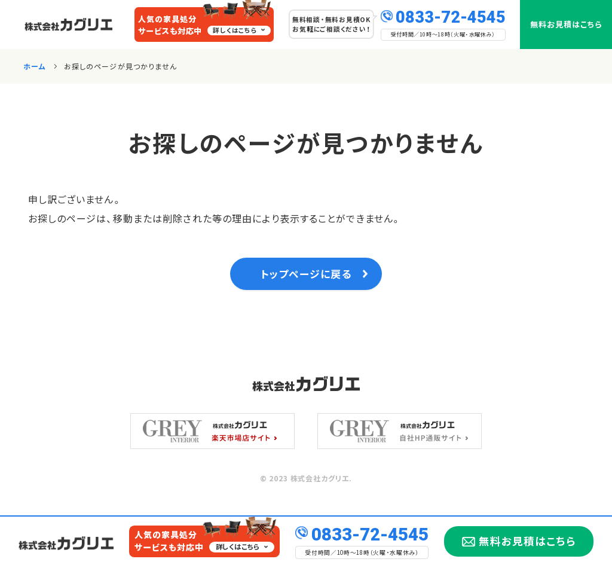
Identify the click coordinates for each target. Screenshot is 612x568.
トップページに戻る (305, 277)
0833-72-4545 (451, 16)
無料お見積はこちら (566, 24)
